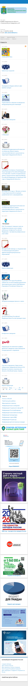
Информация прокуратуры (9, 415)
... (16, 388)
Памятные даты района (8, 401)
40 (19, 388)
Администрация (11, 37)
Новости (14, 39)
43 (6, 389)
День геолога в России (7, 665)
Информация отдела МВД (9, 417)
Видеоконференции (7, 268)
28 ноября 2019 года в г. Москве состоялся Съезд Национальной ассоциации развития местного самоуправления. (14, 193)
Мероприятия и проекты (9, 403)
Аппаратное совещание (8, 119)
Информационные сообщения (10, 405)
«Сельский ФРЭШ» (7, 57)
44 (9, 389)
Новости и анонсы (5, 39)
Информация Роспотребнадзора (11, 410)
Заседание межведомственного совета (13, 301)
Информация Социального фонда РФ (12, 408)
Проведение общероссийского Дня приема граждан (12, 87)
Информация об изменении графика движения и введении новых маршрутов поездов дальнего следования (13, 348)
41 (22, 388)
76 (15, 389)
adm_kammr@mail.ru (11, 32)
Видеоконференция (7, 385)
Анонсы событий (7, 398)
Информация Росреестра (9, 419)
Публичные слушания (8, 71)
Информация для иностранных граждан (13, 422)
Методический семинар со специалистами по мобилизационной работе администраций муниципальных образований (14, 251)
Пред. (10, 388)
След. (19, 389)
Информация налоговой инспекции (12, 412)
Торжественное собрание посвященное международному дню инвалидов (13, 103)
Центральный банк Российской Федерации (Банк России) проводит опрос (14, 317)
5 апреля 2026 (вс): (6, 664)
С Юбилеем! (5, 135)
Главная (2, 37)
